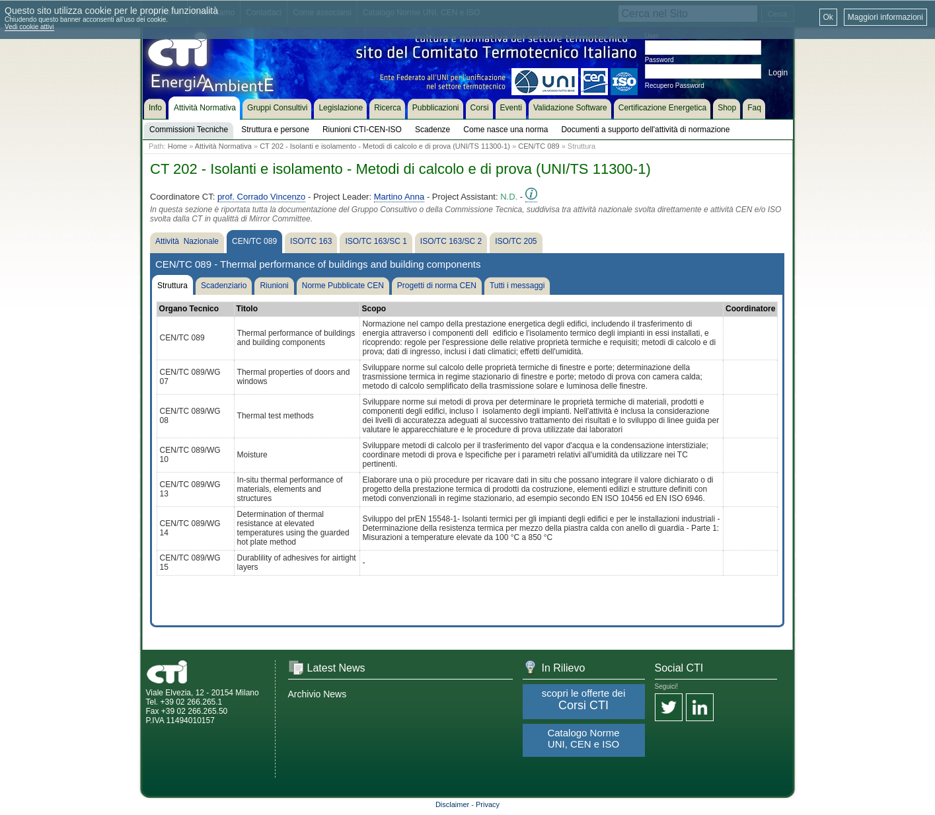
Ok (828, 17)
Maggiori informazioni (885, 17)
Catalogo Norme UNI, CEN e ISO (583, 738)
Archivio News (317, 694)
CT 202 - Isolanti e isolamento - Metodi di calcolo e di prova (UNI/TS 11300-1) (385, 146)
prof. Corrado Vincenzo (261, 197)
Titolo (247, 308)
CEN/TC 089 (538, 146)
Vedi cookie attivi (29, 26)
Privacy (488, 804)
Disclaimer (452, 804)
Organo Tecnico (189, 308)
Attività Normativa (223, 146)
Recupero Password (674, 85)
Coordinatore (750, 308)
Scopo (374, 308)
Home (177, 146)
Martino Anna (399, 197)
